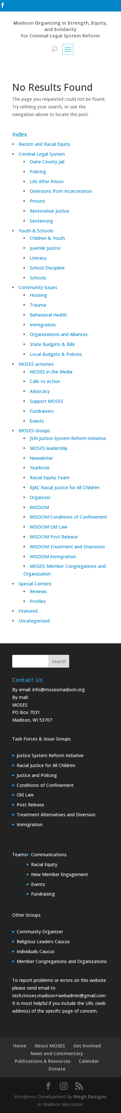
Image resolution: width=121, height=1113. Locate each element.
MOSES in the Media (51, 372)
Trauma (38, 305)
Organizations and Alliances (59, 334)
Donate (57, 1069)
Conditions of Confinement (45, 785)
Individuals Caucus (35, 951)
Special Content (35, 584)
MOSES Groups (34, 430)
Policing (38, 172)
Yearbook (40, 468)
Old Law (25, 795)
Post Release (30, 805)
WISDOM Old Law (48, 527)
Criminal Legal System (42, 154)
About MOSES (50, 1046)
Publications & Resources (42, 1061)
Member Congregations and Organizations (62, 961)
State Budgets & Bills (52, 344)
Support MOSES (46, 401)
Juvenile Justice (45, 248)
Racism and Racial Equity (44, 144)
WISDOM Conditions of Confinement (68, 517)
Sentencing (41, 221)
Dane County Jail (47, 162)
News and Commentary (56, 1053)
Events (37, 421)
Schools (38, 278)
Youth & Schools (36, 231)
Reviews (38, 591)
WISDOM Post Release (54, 537)
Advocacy (40, 391)
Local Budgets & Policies (56, 354)
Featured (28, 611)
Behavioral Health (48, 315)
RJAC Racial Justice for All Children (65, 487)
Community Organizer (40, 932)
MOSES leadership (49, 448)
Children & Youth (47, 238)
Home (19, 1046)
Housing (38, 295)
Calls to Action (45, 381)
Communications (49, 854)
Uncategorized (34, 621)
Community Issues (38, 287)
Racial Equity (44, 864)
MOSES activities (36, 364)
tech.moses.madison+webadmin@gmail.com (59, 995)
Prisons (37, 201)
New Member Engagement (59, 874)
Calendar (89, 1061)
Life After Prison (47, 181)
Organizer (40, 497)
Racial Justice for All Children (46, 765)
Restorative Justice (49, 211)
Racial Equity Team (49, 477)
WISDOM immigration (53, 556)
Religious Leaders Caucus (43, 941)
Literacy (38, 258)
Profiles (38, 601)
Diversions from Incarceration (61, 191)
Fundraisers (42, 411)
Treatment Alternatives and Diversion (56, 814)
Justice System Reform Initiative (50, 755)
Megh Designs (90, 1096)
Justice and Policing (37, 775)
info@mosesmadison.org (58, 689)
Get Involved (87, 1046)
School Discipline (47, 268)
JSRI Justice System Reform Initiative (68, 438)
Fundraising (43, 894)
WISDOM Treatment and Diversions (67, 547)
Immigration (43, 325)
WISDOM (39, 507)
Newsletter (41, 458)
